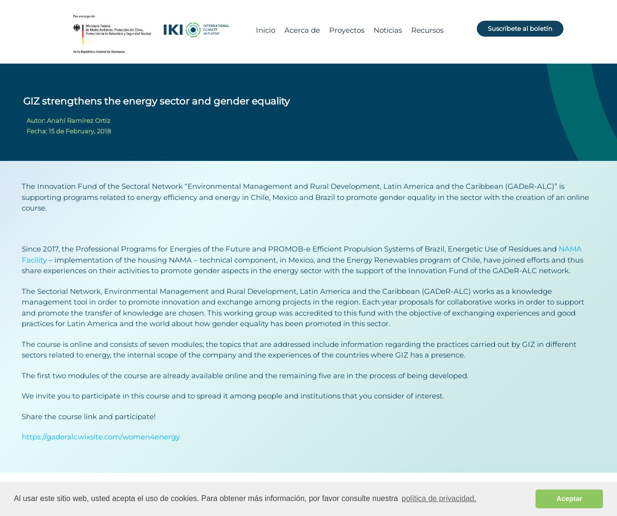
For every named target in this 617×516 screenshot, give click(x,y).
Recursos (427, 30)
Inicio (265, 30)
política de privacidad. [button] (439, 498)
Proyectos (346, 30)
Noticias (388, 30)
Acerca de (302, 30)
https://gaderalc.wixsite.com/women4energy (101, 436)
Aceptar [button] (569, 499)
